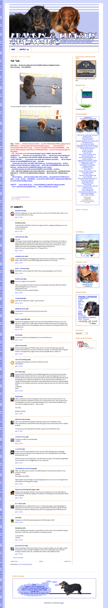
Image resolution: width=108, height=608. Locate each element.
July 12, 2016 (19, 217)
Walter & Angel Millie (21, 319)
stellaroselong (19, 345)
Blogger (61, 603)
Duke (16, 517)
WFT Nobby (18, 372)
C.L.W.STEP (18, 449)
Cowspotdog (19, 298)
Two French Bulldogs (21, 359)
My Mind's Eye (19, 279)
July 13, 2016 (19, 522)
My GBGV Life (19, 210)
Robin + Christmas (20, 268)
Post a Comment (18, 557)
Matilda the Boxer (20, 309)
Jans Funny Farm (20, 545)
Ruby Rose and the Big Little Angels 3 (25, 489)
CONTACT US (24, 49)
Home (41, 561)
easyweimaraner (20, 256)
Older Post (68, 561)
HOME (13, 49)
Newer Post (14, 561)
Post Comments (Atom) (25, 564)
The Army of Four (20, 437)
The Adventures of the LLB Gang (24, 468)
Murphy (17, 396)
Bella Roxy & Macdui (21, 419)
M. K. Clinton (18, 503)
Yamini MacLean (20, 237)
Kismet (17, 335)
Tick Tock (17, 199)
